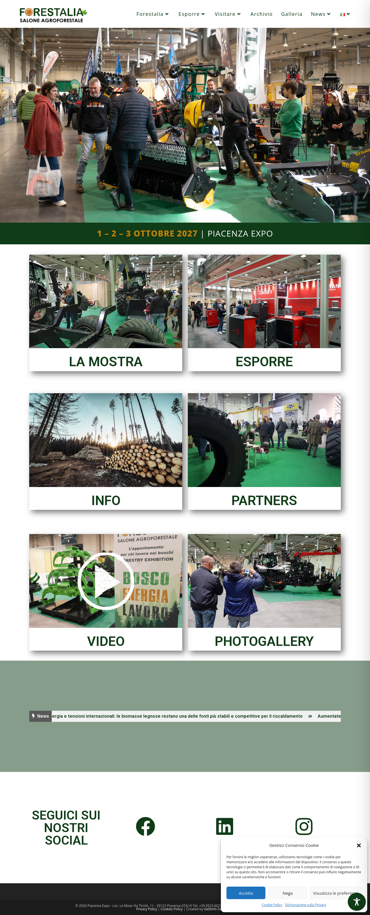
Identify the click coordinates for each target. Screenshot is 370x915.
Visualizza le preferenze (336, 893)
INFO (105, 500)
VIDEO (106, 641)
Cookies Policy (171, 909)
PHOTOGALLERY (264, 641)
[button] (359, 845)
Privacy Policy (146, 909)
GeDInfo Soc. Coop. (219, 909)
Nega (288, 893)
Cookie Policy (272, 904)
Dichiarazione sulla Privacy (305, 904)
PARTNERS (264, 500)
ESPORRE (264, 362)
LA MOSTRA (106, 362)
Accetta (246, 893)
